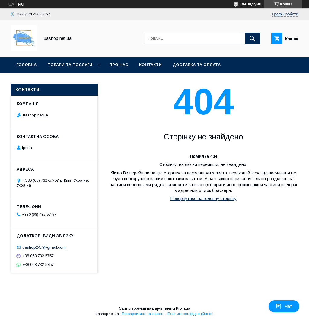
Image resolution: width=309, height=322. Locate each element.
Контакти (150, 64)
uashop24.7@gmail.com (44, 247)
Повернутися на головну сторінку (203, 198)
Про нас (118, 64)
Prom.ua (183, 308)
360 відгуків (251, 4)
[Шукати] (252, 38)
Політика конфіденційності (190, 314)
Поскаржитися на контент (143, 314)
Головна (26, 64)
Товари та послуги (69, 64)
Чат (284, 306)
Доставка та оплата (197, 64)
